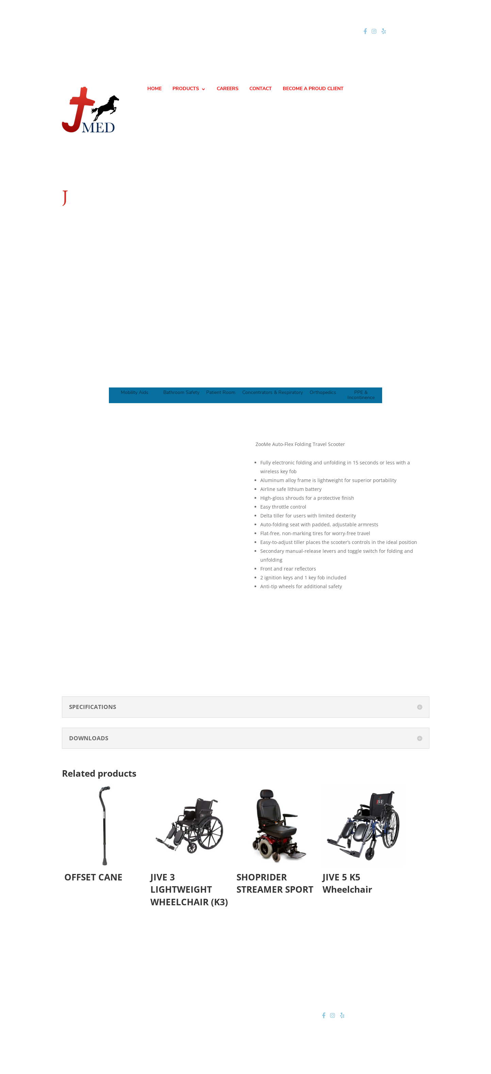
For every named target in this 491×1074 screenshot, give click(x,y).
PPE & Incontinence (361, 395)
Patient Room (220, 392)
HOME (154, 89)
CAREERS (228, 89)
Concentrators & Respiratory (272, 392)
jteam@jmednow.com (248, 31)
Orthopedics (323, 392)
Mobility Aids (134, 392)
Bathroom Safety (181, 392)
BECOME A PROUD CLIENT (313, 89)
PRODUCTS (186, 89)
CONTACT (260, 89)
